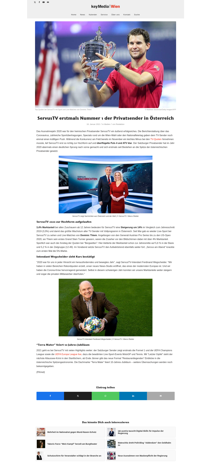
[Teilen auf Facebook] (50, 396)
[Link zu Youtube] (44, 2)
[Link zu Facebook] (39, 2)
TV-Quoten (156, 139)
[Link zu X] (35, 2)
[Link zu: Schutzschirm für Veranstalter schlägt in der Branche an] (70, 455)
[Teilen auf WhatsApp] (105, 396)
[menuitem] (73, 14)
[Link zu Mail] (48, 2)
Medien (107, 124)
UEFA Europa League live (68, 354)
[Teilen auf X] (78, 396)
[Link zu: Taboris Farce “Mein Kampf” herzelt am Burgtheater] (70, 444)
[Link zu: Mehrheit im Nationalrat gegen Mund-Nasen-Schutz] (70, 432)
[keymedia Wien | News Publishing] (105, 7)
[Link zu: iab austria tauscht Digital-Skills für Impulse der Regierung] (141, 432)
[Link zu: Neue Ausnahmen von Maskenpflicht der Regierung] (141, 455)
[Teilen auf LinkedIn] (133, 396)
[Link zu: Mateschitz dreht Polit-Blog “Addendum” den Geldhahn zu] (141, 444)
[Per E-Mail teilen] (161, 396)
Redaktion (120, 124)
